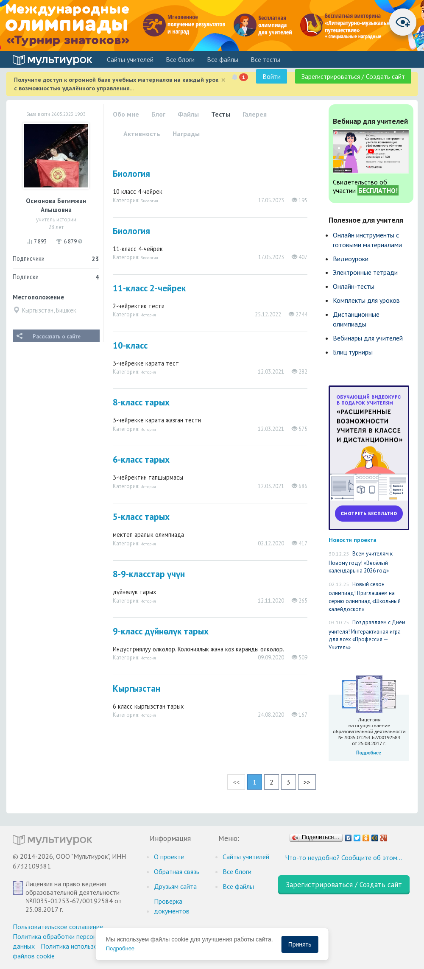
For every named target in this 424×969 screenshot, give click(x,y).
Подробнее (120, 948)
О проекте (169, 856)
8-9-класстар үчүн (149, 574)
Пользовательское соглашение (58, 926)
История (148, 315)
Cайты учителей (130, 59)
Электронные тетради (365, 272)
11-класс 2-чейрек (149, 288)
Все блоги (180, 59)
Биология (131, 173)
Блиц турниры (353, 352)
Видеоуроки (350, 258)
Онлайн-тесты (353, 286)
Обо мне (126, 114)
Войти (271, 76)
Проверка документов (172, 906)
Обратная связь (176, 871)
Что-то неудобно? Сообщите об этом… (343, 857)
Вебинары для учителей (368, 338)
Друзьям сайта (175, 886)
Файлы (188, 114)
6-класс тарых (141, 459)
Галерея (255, 114)
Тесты (220, 114)
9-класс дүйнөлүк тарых (161, 631)
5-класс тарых (141, 516)
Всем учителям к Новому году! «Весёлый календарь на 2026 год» (361, 562)
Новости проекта (353, 540)
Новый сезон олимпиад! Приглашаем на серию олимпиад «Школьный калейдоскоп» (365, 597)
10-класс (130, 345)
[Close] (223, 79)
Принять (300, 944)
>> (307, 782)
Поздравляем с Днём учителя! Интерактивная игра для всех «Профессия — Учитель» (367, 635)
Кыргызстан (136, 688)
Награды (186, 133)
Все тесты (265, 59)
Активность (141, 133)
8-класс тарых (141, 402)
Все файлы (222, 59)
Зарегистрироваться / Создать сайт (353, 76)
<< (236, 782)
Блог (158, 114)
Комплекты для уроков (366, 300)
